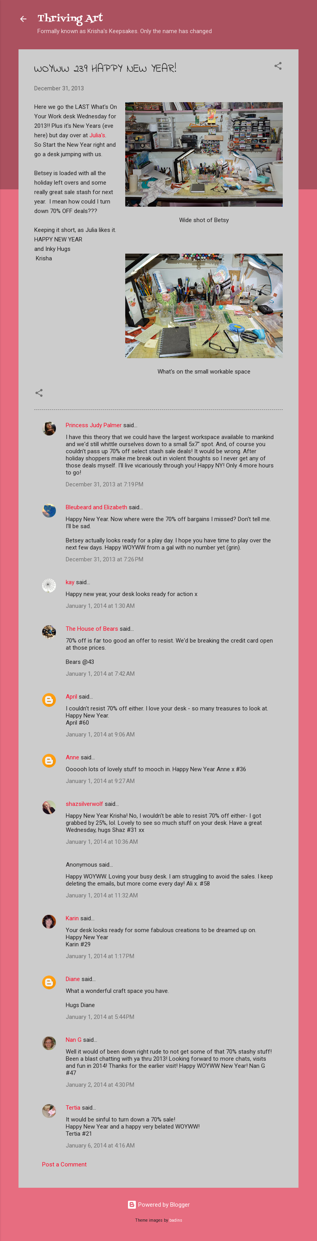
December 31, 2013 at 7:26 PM (104, 559)
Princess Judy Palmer (94, 425)
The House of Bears (92, 628)
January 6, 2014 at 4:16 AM (100, 1145)
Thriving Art (70, 18)
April (71, 696)
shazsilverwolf (84, 803)
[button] (278, 67)
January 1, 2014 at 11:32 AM (102, 895)
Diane (73, 979)
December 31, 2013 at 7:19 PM (104, 484)
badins (175, 1220)
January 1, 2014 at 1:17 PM (100, 956)
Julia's (97, 135)
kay (70, 582)
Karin (72, 918)
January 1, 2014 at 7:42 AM (100, 673)
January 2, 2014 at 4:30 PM (100, 1084)
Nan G (74, 1039)
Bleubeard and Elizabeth (96, 507)
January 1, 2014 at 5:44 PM (100, 1016)
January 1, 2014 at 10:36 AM (102, 841)
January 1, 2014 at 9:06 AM (100, 734)
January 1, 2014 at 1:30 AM (100, 605)
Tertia (73, 1107)
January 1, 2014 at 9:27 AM (100, 781)
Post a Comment (64, 1164)
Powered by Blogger (158, 1204)
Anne (72, 757)
